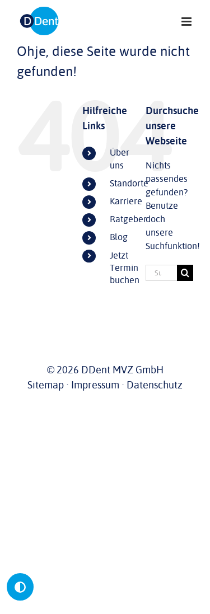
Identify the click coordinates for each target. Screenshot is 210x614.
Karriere (126, 201)
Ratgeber (128, 219)
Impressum (95, 385)
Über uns (119, 159)
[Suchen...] (161, 273)
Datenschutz (155, 385)
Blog (119, 237)
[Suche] (185, 273)
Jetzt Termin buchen (124, 268)
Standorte (129, 183)
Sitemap (45, 385)
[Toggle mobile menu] (187, 21)
